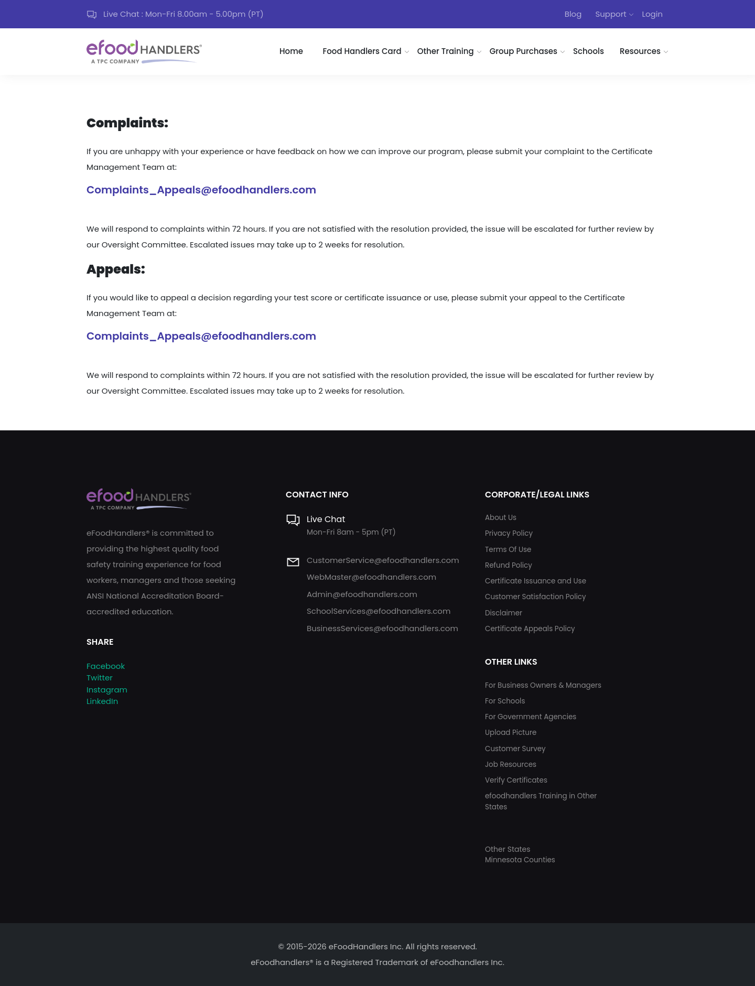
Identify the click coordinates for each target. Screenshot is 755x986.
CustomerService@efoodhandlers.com (383, 560)
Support (610, 13)
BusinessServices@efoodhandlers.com (382, 628)
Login (652, 13)
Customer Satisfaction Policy (535, 597)
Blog (573, 13)
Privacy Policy (509, 533)
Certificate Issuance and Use (535, 581)
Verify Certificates (516, 780)
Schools (588, 51)
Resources (640, 51)
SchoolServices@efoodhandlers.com (378, 610)
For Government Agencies (530, 717)
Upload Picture (510, 733)
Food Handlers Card (362, 51)
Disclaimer (503, 613)
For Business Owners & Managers (543, 685)
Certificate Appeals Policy (530, 629)
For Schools (505, 701)
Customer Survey (515, 749)
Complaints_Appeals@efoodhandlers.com (201, 189)
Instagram (107, 689)
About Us (500, 518)
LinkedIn (102, 701)
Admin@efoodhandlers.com (362, 594)
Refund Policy (508, 565)
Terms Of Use (508, 550)
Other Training (445, 51)
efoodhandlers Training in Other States (541, 801)
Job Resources (510, 765)
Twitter (100, 677)
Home (291, 51)
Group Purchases (523, 51)
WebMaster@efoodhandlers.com (371, 576)
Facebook (106, 665)
